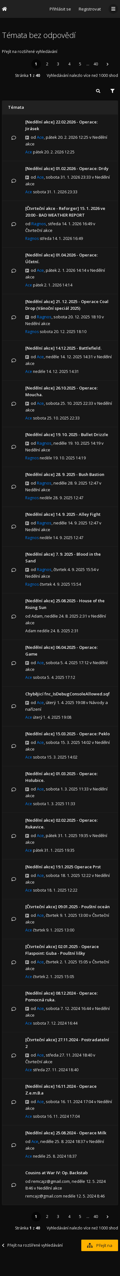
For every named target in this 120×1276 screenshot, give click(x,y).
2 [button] (47, 64)
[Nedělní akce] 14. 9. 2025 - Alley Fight (62, 514)
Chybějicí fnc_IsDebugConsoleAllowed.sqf (67, 694)
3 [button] (58, 64)
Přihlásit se (60, 9)
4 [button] (69, 64)
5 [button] (80, 64)
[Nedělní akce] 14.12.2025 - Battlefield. (63, 348)
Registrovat (90, 9)
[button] (107, 64)
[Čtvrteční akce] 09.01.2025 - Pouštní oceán (67, 906)
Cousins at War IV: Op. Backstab (56, 1173)
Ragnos (38, 223)
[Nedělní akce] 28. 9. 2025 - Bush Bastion (64, 474)
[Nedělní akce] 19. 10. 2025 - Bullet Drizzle (66, 434)
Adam (37, 616)
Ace (40, 137)
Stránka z (27, 75)
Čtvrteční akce (38, 230)
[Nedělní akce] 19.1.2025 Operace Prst (63, 867)
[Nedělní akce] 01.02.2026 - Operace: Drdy (66, 168)
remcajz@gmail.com (50, 1181)
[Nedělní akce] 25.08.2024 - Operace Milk (65, 1133)
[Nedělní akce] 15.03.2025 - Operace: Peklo (67, 734)
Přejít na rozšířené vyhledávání (29, 51)
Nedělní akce (37, 323)
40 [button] (95, 64)
